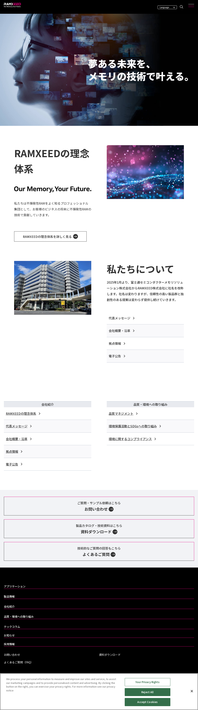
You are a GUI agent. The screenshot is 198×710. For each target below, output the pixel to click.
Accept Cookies (147, 702)
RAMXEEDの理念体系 (23, 413)
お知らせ (9, 635)
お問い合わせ (12, 655)
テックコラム (12, 627)
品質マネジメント (123, 413)
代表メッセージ (121, 318)
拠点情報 (117, 343)
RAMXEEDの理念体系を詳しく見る (50, 236)
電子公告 (117, 356)
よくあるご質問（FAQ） (18, 662)
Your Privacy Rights (147, 682)
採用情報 (9, 644)
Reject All (147, 692)
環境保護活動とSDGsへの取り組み (135, 426)
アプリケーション (15, 586)
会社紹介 (9, 606)
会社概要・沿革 (121, 330)
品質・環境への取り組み (19, 616)
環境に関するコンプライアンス (132, 438)
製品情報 (9, 596)
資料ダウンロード (110, 655)
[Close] (192, 691)
